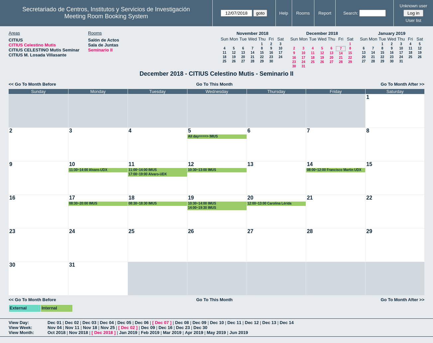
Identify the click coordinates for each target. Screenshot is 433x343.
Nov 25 (108, 327)
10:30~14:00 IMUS (202, 203)
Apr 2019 (194, 332)
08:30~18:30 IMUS (143, 203)
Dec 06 (142, 322)
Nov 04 (55, 327)
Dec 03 (89, 322)
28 (252, 61)
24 (280, 57)
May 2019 (216, 332)
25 (224, 61)
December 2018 (322, 33)
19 (234, 57)
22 (262, 57)
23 (271, 57)
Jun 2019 (238, 332)
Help (283, 13)
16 (271, 52)
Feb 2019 (150, 332)
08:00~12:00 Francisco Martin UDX (334, 170)
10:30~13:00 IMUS (202, 170)
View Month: (21, 332)
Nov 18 (90, 327)
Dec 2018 (103, 332)
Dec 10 (217, 322)
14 (252, 52)
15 (262, 52)
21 (252, 57)
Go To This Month (214, 84)
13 (243, 52)
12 (234, 52)
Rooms (303, 13)
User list (413, 20)
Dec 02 (72, 322)
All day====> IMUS (203, 136)
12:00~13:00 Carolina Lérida (270, 203)
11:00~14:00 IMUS (143, 170)
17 (280, 52)
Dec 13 (269, 322)
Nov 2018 (78, 332)
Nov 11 (72, 327)
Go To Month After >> (402, 84)
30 (271, 61)
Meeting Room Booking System (106, 16)
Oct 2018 (56, 332)
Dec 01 (54, 322)
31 (303, 66)
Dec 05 (124, 322)
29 (262, 61)
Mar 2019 (172, 332)
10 (280, 48)
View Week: (20, 327)
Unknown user (413, 5)
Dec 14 (287, 322)
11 (224, 52)
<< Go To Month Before (32, 84)
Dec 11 (234, 322)
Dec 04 (107, 322)
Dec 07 (162, 322)
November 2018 (253, 33)
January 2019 (391, 33)
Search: (350, 13)
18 (224, 57)
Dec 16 (165, 327)
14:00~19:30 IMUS (202, 208)
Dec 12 (252, 322)
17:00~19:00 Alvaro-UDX (148, 174)
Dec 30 (200, 327)
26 (234, 61)
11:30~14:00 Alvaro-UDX (88, 170)
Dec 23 (183, 327)
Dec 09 (199, 322)
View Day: (19, 322)
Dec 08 (182, 322)
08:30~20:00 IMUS (83, 203)
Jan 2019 (128, 332)
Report (324, 13)
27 (243, 61)
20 (243, 57)
